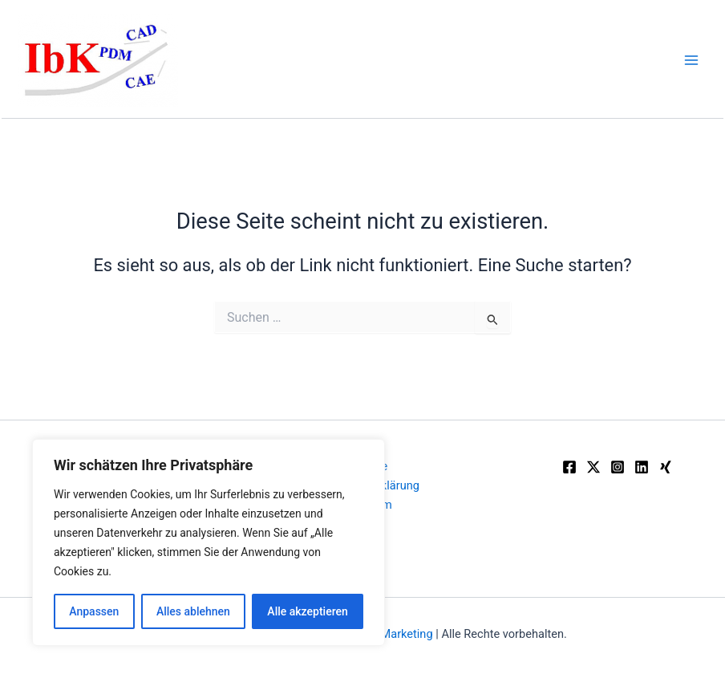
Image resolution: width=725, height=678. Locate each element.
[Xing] (665, 467)
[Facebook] (569, 467)
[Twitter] (593, 467)
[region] (208, 542)
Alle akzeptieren (307, 611)
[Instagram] (617, 467)
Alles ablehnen (193, 611)
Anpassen (94, 611)
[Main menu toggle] (691, 59)
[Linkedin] (641, 467)
